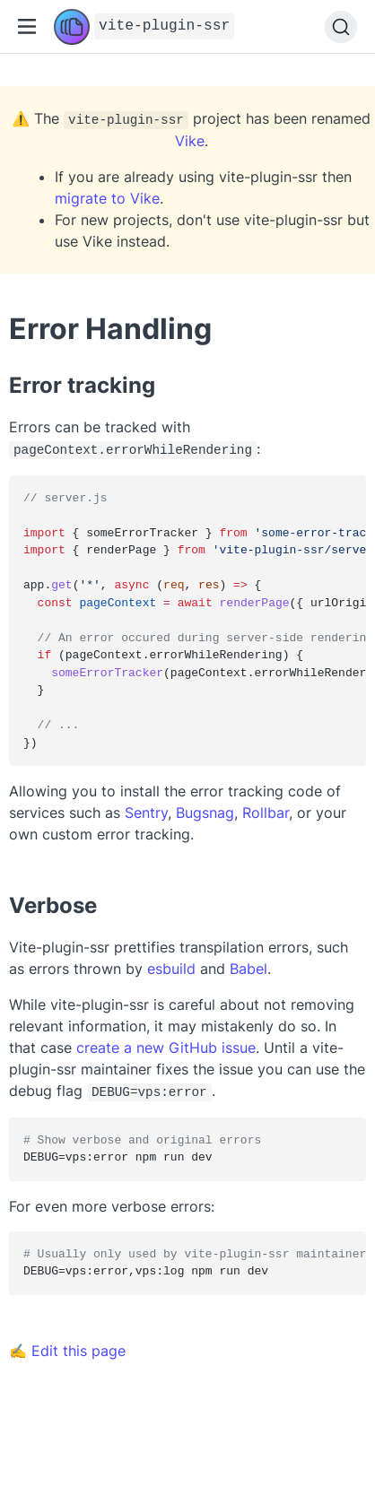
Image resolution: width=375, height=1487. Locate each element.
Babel (248, 967)
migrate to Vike (107, 198)
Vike (190, 141)
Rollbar (265, 811)
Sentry (146, 811)
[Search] (341, 27)
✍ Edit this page (67, 1347)
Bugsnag (205, 811)
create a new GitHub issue (166, 1046)
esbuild (171, 967)
